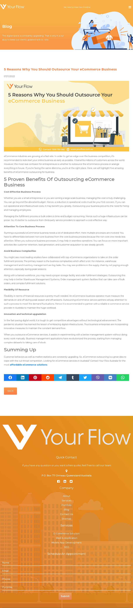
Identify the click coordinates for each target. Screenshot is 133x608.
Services (66, 500)
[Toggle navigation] (130, 7)
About (66, 496)
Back (10, 391)
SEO (66, 547)
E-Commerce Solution (66, 533)
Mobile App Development (66, 542)
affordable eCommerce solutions (28, 364)
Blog (66, 509)
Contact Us (66, 514)
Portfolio (66, 505)
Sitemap (66, 518)
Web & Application (66, 538)
